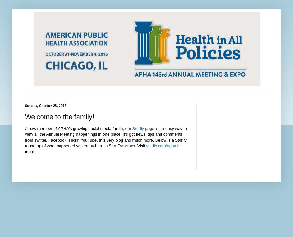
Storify (138, 128)
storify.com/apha (161, 145)
